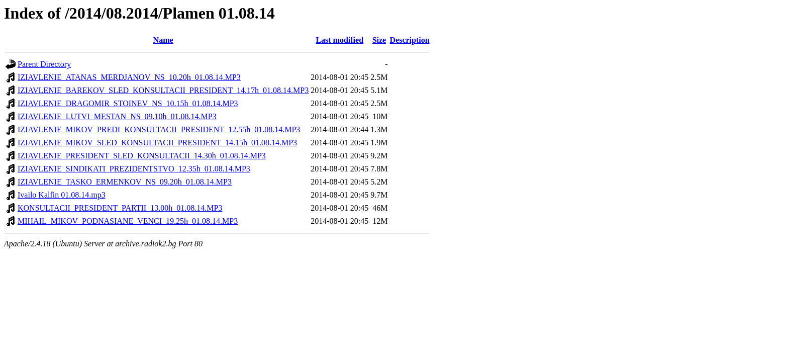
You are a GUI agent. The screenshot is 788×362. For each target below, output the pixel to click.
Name (163, 40)
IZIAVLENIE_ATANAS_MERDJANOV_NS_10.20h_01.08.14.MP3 (129, 77)
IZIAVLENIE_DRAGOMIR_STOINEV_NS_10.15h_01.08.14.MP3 (128, 103)
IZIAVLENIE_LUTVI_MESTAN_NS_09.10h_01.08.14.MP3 (117, 116)
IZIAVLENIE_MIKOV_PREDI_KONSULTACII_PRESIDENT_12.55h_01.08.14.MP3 (159, 129)
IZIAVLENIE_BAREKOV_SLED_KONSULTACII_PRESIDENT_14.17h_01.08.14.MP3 (163, 90)
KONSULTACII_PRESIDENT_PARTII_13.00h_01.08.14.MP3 (120, 208)
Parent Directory (44, 64)
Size (379, 40)
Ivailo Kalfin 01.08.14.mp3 (62, 195)
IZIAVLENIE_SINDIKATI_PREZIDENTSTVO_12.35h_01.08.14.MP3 (134, 168)
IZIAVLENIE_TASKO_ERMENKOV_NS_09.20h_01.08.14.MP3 (125, 181)
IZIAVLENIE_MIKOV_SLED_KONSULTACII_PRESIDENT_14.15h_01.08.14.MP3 (157, 142)
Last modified (339, 40)
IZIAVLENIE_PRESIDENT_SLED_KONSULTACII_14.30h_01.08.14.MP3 (142, 155)
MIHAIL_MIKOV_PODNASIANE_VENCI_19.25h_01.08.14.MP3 (128, 221)
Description (410, 40)
